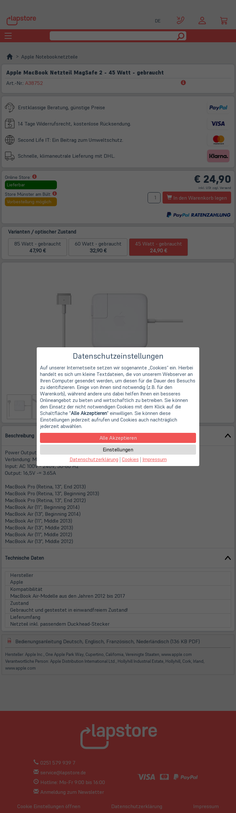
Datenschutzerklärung (94, 459)
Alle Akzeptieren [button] (118, 437)
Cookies (130, 459)
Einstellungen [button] (118, 449)
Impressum (154, 459)
